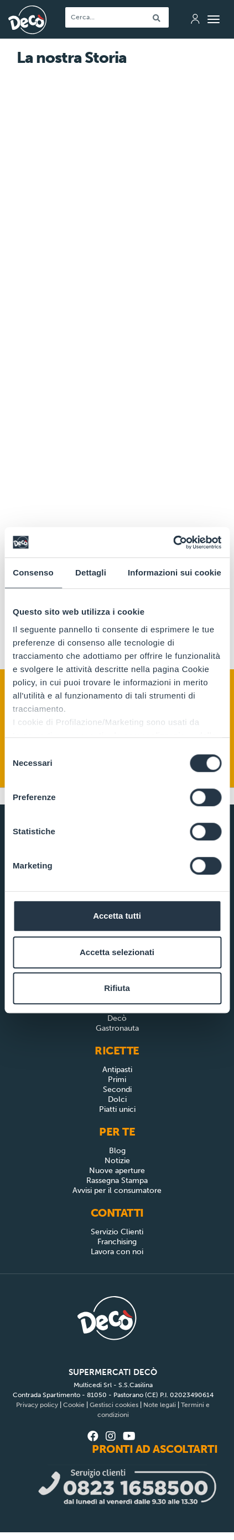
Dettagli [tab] (90, 572)
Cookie (74, 1405)
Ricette (117, 1050)
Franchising (117, 1241)
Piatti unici (117, 1109)
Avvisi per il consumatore (117, 1190)
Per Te (117, 1131)
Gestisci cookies (114, 1405)
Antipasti (117, 1069)
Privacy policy (37, 1405)
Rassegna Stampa (117, 1180)
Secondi (117, 1089)
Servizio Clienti (117, 1232)
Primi (117, 1079)
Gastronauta (117, 1028)
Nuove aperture (117, 1170)
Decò (117, 1018)
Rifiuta (117, 988)
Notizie (117, 1160)
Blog (117, 1150)
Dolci (117, 1099)
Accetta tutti (117, 915)
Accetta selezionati (117, 952)
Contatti (117, 1212)
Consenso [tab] (33, 572)
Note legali (159, 1405)
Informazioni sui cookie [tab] (174, 572)
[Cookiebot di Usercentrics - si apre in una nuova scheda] (172, 542)
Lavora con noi (117, 1251)
